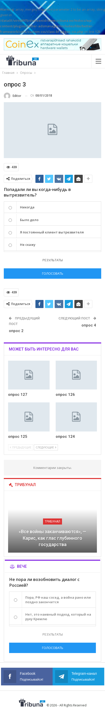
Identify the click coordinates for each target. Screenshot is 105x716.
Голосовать (52, 273)
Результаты (53, 260)
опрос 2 (16, 331)
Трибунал (52, 521)
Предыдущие (20, 447)
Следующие (46, 447)
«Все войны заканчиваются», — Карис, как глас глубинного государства (52, 538)
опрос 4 (88, 325)
